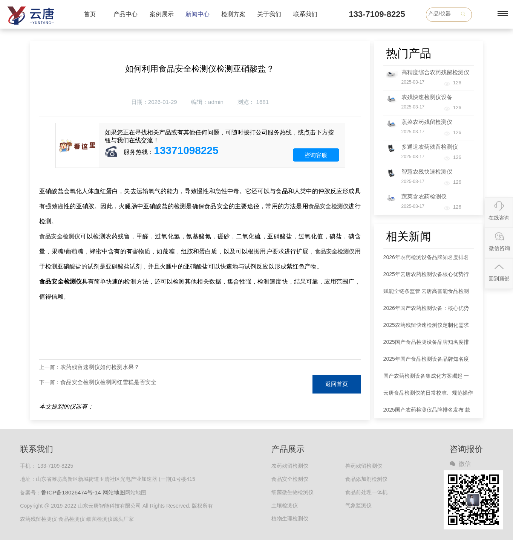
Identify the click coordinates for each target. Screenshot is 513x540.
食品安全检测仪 (328, 206)
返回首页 (336, 384)
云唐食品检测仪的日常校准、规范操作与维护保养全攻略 (428, 395)
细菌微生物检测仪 (292, 492)
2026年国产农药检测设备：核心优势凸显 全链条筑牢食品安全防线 (426, 311)
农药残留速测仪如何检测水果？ (99, 367)
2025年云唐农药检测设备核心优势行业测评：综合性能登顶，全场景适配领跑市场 (428, 277)
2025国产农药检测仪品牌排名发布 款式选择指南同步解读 (426, 412)
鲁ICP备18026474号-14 (71, 492)
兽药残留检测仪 (363, 466)
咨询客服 (316, 155)
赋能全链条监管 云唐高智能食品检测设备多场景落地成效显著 (426, 294)
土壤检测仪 (284, 505)
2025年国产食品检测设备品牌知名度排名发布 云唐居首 (426, 362)
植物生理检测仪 (289, 519)
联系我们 (305, 14)
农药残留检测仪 (289, 466)
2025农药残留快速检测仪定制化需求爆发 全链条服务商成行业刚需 (426, 328)
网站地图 (114, 492)
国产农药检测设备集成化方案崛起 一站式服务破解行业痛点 (426, 378)
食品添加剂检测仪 (366, 479)
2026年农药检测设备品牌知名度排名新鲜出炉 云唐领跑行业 (426, 260)
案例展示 (162, 14)
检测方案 (233, 14)
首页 (90, 14)
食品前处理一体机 (366, 492)
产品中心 (125, 14)
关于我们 (269, 14)
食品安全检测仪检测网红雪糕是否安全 (108, 382)
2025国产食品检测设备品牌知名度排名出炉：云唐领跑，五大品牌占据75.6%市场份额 (426, 345)
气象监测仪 (358, 505)
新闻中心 (197, 14)
